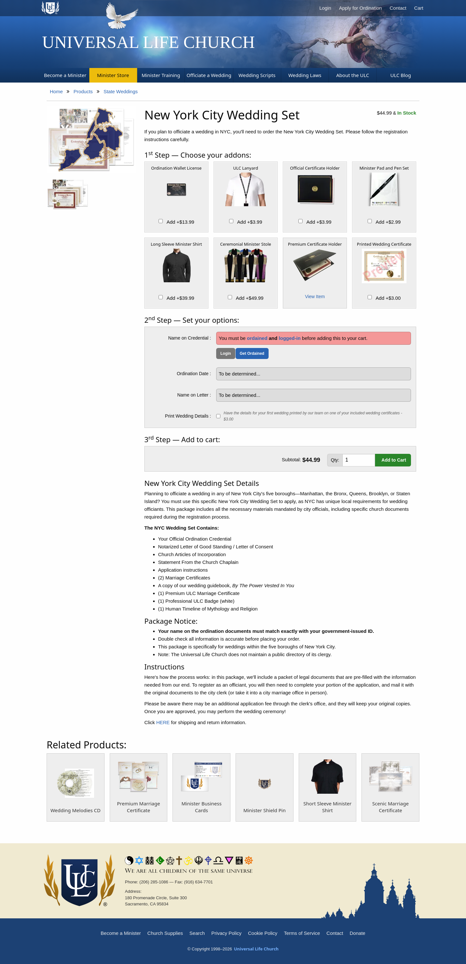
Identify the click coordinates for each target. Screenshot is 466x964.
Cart (418, 8)
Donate (357, 933)
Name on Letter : (194, 395)
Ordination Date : (194, 373)
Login (325, 8)
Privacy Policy (226, 933)
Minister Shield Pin (264, 810)
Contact (398, 8)
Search (197, 933)
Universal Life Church (148, 42)
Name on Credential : (189, 338)
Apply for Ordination (360, 8)
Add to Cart (394, 460)
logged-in (290, 338)
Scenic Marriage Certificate (390, 806)
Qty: (335, 460)
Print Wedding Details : (188, 416)
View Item (315, 296)
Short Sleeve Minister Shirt (328, 806)
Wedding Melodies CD (75, 810)
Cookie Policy (262, 933)
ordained (257, 338)
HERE (163, 722)
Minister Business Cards (202, 806)
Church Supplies (165, 933)
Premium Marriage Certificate (138, 806)
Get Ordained (252, 353)
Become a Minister (121, 933)
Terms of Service (302, 933)
